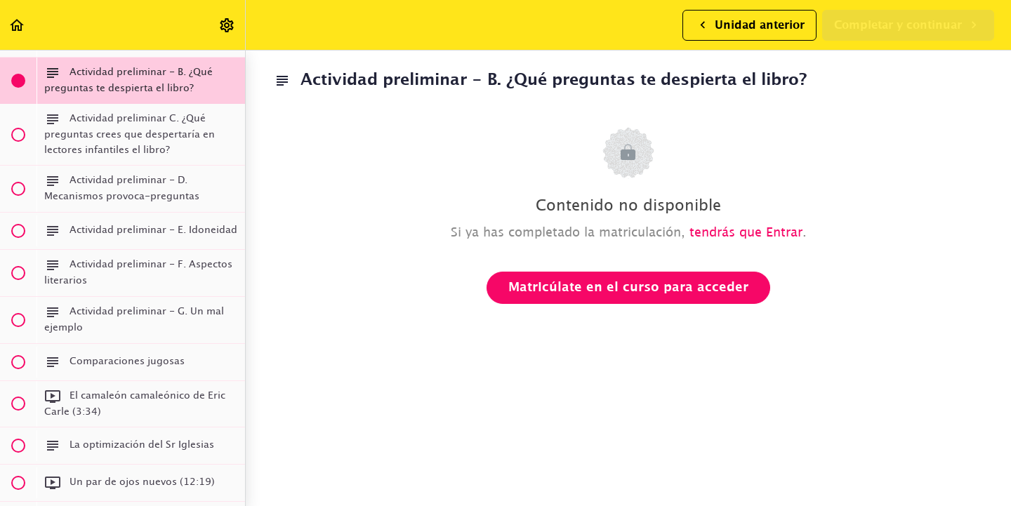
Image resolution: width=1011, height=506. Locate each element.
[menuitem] (227, 25)
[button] (17, 25)
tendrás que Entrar (745, 233)
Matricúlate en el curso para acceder (628, 287)
